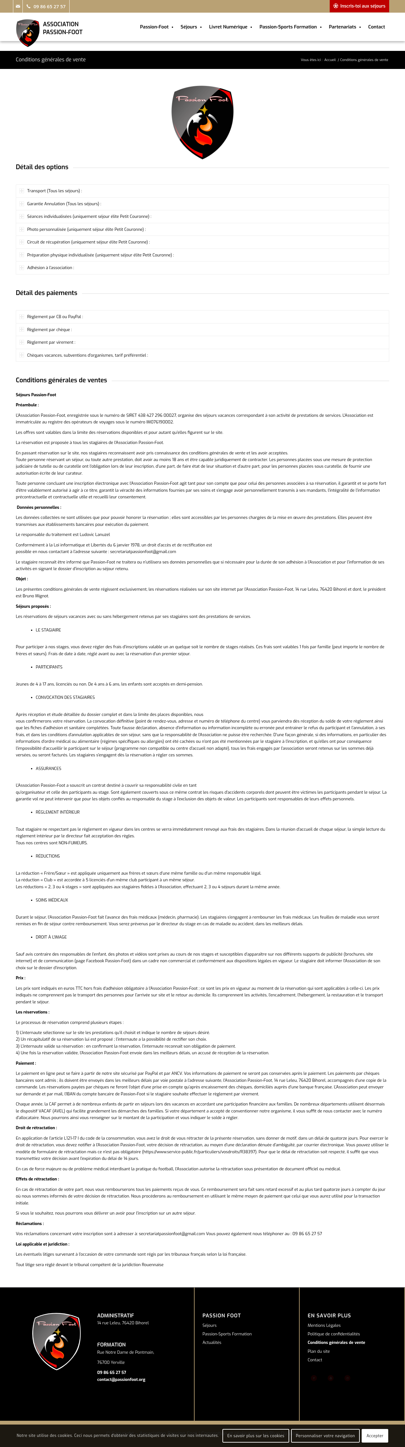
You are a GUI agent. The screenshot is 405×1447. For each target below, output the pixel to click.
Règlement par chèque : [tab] (45, 329)
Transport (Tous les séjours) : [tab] (50, 191)
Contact (315, 1360)
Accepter (374, 1435)
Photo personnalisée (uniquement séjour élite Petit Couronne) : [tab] (82, 229)
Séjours (209, 1325)
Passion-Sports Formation (227, 1334)
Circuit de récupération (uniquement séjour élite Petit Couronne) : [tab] (84, 242)
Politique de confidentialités (334, 1334)
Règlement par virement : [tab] (47, 342)
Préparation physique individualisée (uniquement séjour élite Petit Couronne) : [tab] (96, 255)
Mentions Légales (324, 1325)
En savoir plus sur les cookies (255, 1435)
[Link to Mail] (17, 6)
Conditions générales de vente (51, 59)
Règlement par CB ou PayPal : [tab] (51, 316)
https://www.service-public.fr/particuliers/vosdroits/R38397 (199, 1152)
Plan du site (319, 1351)
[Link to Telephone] (46, 6)
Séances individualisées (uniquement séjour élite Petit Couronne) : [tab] (85, 216)
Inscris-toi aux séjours (362, 6)
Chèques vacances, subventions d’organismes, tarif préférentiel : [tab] (83, 355)
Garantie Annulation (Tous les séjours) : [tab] (60, 203)
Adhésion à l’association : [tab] (46, 267)
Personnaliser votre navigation (325, 1435)
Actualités (211, 1342)
